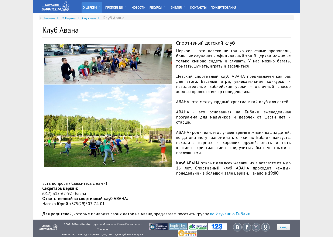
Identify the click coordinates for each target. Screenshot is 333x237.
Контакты (198, 8)
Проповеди (114, 8)
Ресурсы (156, 8)
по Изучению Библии (230, 214)
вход (283, 227)
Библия (176, 8)
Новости (138, 8)
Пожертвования (223, 8)
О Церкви (90, 8)
